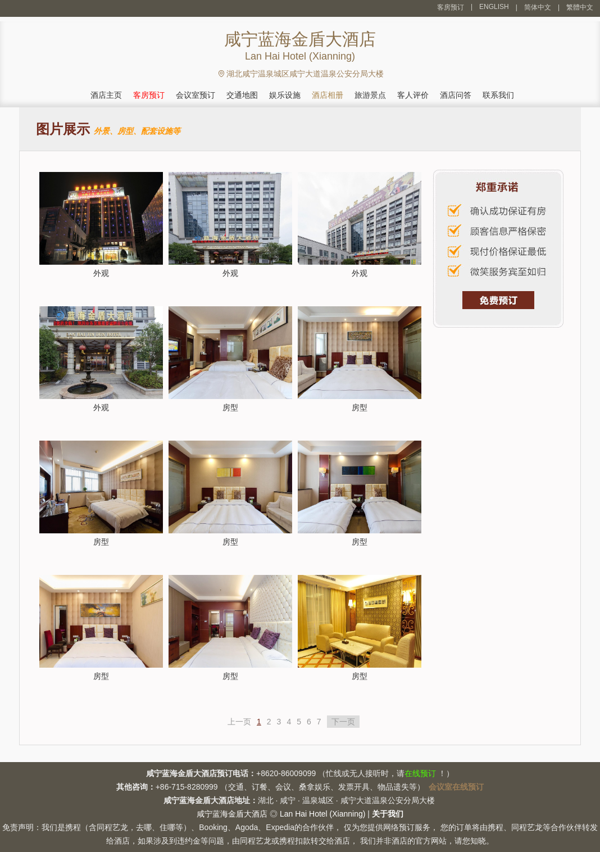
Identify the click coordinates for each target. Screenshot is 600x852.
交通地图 (242, 94)
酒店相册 (327, 94)
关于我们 (387, 813)
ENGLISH (494, 7)
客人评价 (413, 94)
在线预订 (420, 773)
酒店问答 (455, 94)
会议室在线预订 (456, 786)
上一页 (239, 721)
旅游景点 (370, 94)
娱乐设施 (285, 94)
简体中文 (537, 7)
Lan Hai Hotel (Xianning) (323, 813)
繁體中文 (579, 7)
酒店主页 (106, 94)
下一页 (343, 721)
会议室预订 (195, 94)
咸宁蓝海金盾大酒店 (232, 813)
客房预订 (450, 7)
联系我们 (498, 94)
